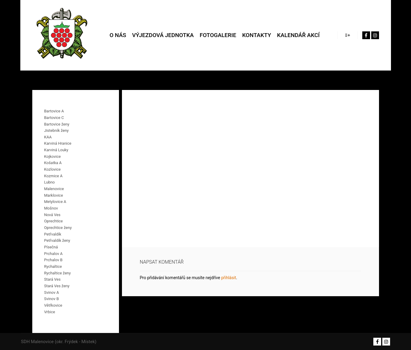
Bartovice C (54, 117)
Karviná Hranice (57, 143)
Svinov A (51, 292)
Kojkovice (52, 156)
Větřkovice (53, 305)
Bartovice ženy (56, 124)
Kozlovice (52, 169)
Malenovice (54, 189)
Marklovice (53, 195)
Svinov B (51, 298)
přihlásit (228, 277)
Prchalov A (53, 253)
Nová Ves (52, 215)
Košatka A (53, 163)
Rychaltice (53, 266)
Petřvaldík (52, 234)
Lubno (49, 182)
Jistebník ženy (56, 130)
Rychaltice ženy (57, 273)
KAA (48, 137)
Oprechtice (53, 221)
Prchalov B (53, 260)
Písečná (51, 247)
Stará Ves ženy (57, 286)
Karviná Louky (56, 150)
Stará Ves (52, 279)
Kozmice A (53, 176)
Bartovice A (54, 111)
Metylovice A (55, 201)
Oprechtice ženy (58, 227)
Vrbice (49, 312)
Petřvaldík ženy (57, 240)
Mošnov (51, 208)
